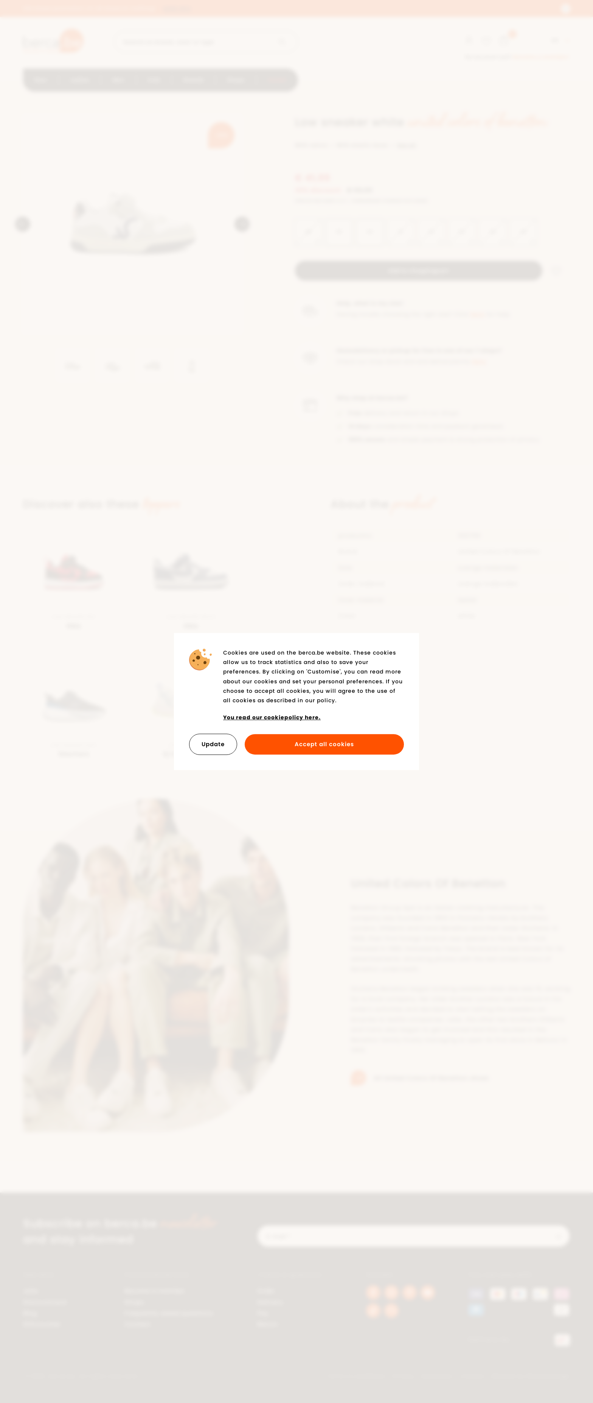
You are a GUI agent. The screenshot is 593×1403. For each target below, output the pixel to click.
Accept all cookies (324, 744)
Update (213, 744)
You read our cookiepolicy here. (272, 717)
